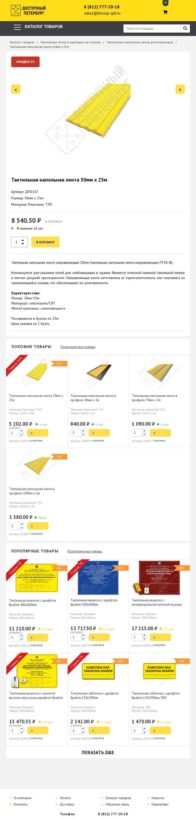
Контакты (21, 804)
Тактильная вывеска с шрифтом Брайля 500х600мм (93, 602)
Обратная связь (117, 804)
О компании (22, 798)
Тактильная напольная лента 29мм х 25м (36, 398)
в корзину (45, 242)
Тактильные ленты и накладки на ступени (70, 42)
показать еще (98, 752)
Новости (158, 798)
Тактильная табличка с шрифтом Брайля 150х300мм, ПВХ (156, 695)
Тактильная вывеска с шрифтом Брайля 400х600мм (32, 602)
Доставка (67, 804)
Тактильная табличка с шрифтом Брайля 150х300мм (94, 695)
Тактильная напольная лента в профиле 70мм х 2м (154, 398)
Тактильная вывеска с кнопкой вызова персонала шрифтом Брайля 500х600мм (36, 697)
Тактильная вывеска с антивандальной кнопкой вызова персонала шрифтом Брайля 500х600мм (157, 606)
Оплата (65, 798)
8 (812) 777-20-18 (102, 7)
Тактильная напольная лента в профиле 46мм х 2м (93, 398)
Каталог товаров (22, 42)
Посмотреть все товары (77, 347)
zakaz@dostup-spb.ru (102, 13)
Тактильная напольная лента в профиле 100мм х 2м (32, 491)
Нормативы (160, 804)
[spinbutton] (16, 433)
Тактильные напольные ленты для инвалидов (140, 42)
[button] (21, 431)
